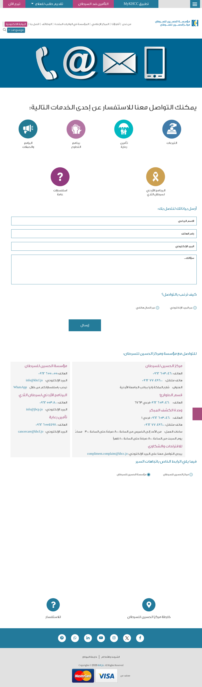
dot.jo (101, 665)
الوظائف (47, 24)
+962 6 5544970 (46, 424)
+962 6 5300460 (162, 373)
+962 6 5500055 (47, 373)
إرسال (84, 325)
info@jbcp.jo (34, 409)
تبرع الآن (195, 385)
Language (16, 30)
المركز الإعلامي (100, 24)
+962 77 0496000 (152, 380)
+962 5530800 (48, 402)
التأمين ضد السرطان (93, 4)
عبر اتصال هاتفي (145, 307)
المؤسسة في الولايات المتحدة (71, 24)
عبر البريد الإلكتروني (181, 307)
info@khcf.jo (34, 380)
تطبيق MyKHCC (136, 4)
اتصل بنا (34, 24)
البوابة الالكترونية (16, 24)
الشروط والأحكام (110, 657)
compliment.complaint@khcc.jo (107, 453)
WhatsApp (20, 387)
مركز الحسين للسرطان (176, 474)
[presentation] (167, 327)
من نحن (126, 24)
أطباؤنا (116, 24)
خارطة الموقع (89, 657)
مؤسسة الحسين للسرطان (131, 474)
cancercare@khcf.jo (30, 431)
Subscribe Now (195, 400)
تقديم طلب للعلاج (49, 4)
